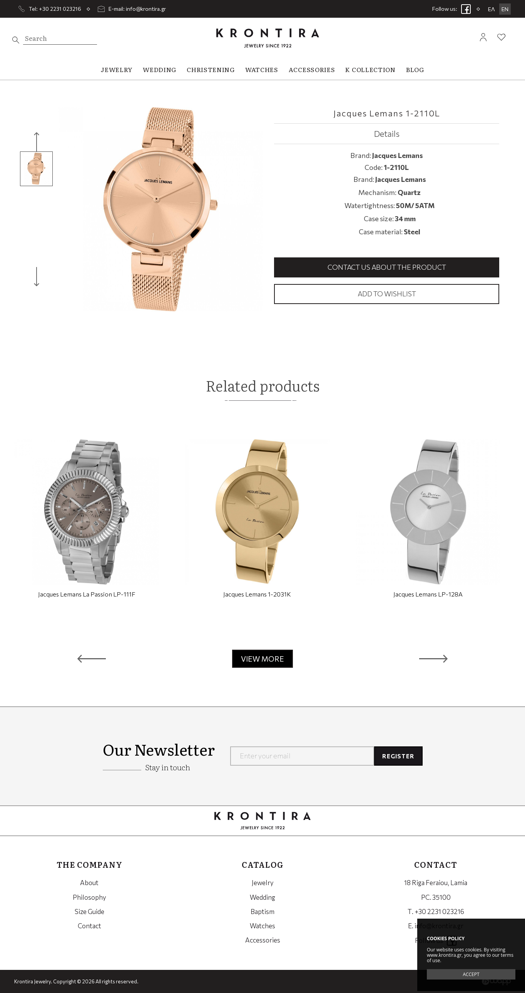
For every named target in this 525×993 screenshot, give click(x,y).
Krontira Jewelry (267, 38)
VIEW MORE (262, 658)
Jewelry (263, 883)
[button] (91, 658)
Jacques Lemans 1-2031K (257, 594)
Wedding (262, 897)
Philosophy (89, 897)
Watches (262, 926)
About (89, 883)
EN (505, 9)
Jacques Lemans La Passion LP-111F (86, 594)
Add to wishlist (387, 293)
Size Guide (89, 911)
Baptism (262, 911)
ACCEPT (471, 974)
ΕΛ (491, 9)
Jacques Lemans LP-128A (428, 594)
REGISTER (398, 756)
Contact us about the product (387, 267)
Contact (89, 926)
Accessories (262, 940)
